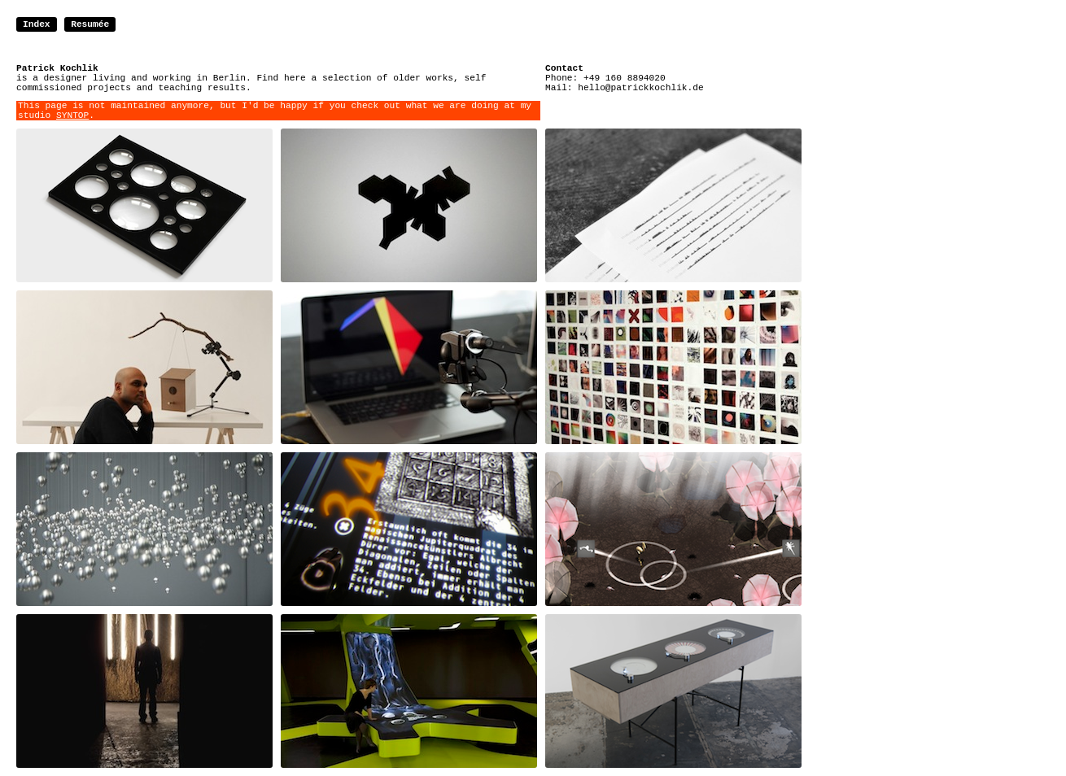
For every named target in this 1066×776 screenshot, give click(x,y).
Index (36, 24)
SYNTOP (72, 115)
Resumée (90, 24)
